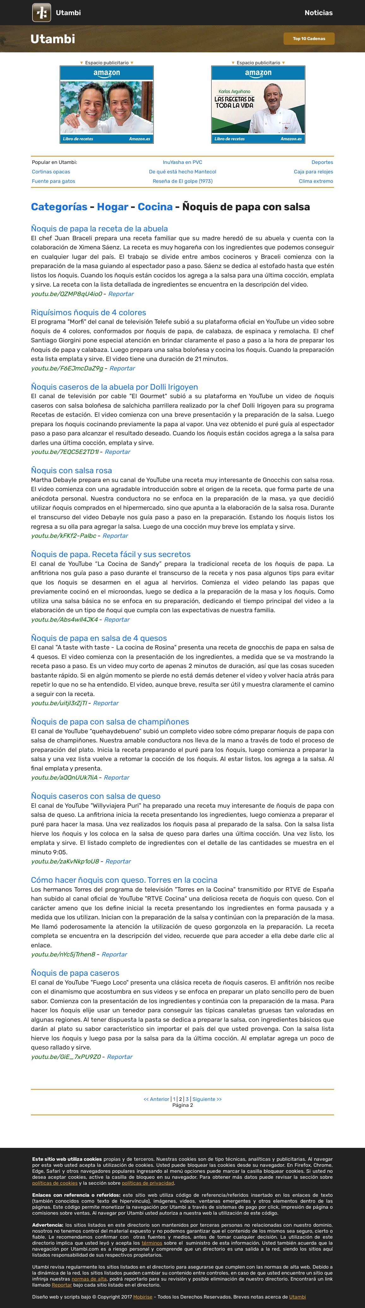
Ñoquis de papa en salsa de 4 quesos (99, 638)
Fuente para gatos (53, 181)
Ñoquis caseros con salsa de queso (96, 796)
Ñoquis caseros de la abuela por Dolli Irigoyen (114, 387)
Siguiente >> (207, 1099)
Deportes (322, 162)
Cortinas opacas (51, 172)
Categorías (59, 207)
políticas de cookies (55, 1183)
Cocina (155, 207)
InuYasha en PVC (182, 162)
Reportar (120, 294)
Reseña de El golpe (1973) (182, 181)
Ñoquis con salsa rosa (71, 470)
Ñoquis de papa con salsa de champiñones (110, 721)
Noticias (319, 13)
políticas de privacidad (148, 1183)
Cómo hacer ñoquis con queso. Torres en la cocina (124, 880)
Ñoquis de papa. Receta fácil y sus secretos (111, 554)
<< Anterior (156, 1099)
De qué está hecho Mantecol (182, 172)
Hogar (112, 207)
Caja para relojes (313, 172)
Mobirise (143, 1297)
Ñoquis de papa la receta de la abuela (99, 228)
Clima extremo (316, 181)
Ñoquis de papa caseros (75, 973)
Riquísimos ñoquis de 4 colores (88, 312)
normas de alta (89, 1279)
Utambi (68, 13)
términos (152, 1243)
